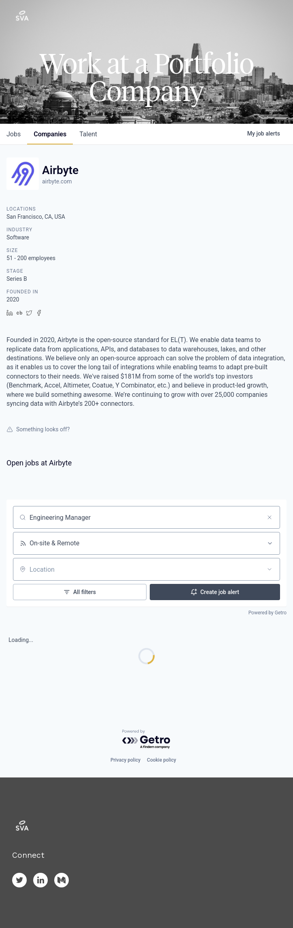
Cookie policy (161, 760)
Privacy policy (125, 760)
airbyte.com (57, 181)
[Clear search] (269, 517)
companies (50, 134)
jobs (13, 134)
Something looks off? (38, 429)
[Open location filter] (269, 569)
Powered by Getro (267, 613)
